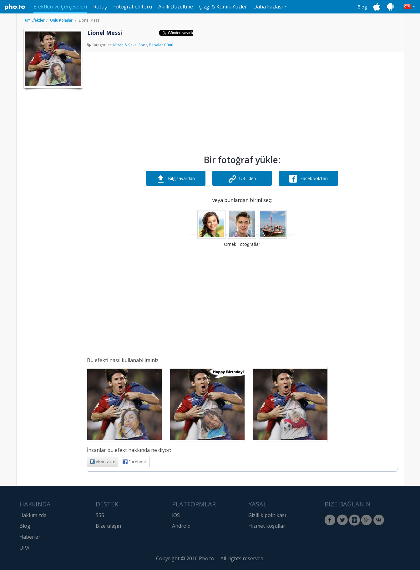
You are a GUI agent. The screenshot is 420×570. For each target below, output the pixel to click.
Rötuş (100, 6)
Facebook (135, 461)
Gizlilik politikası (267, 515)
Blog (362, 7)
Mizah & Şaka (125, 45)
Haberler (29, 536)
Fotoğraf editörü (132, 6)
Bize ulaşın (108, 525)
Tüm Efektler (34, 20)
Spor (143, 45)
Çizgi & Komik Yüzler (223, 6)
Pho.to (15, 6)
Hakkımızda (33, 515)
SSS (100, 515)
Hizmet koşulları (267, 525)
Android (181, 525)
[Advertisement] (53, 186)
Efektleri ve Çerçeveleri (60, 6)
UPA (24, 547)
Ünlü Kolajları (61, 20)
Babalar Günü (161, 45)
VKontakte (102, 461)
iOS (176, 515)
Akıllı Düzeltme (175, 6)
